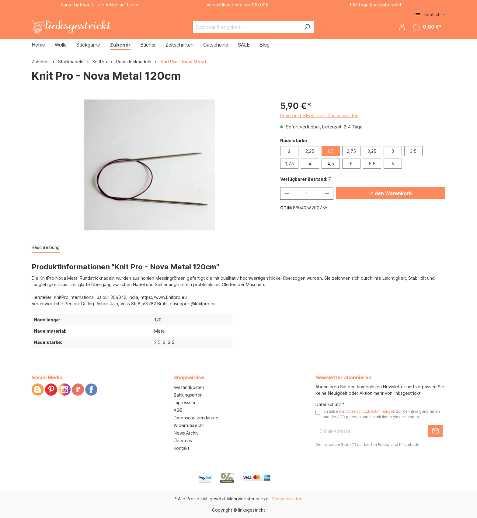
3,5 (413, 151)
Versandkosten (189, 387)
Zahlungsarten (188, 394)
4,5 (330, 163)
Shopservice (189, 377)
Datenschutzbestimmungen (370, 411)
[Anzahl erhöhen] (327, 193)
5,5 (372, 163)
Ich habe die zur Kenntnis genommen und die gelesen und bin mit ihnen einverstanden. (381, 414)
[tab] (46, 248)
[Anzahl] (306, 193)
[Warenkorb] (427, 27)
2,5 (330, 151)
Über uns (183, 440)
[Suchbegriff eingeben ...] (246, 27)
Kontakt (181, 448)
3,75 (289, 163)
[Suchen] (307, 27)
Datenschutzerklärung (196, 417)
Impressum (184, 402)
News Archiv (186, 433)
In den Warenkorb (390, 193)
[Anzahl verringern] (286, 193)
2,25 (309, 151)
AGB (178, 410)
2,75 (351, 151)
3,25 (371, 151)
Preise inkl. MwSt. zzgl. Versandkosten (319, 115)
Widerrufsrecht (189, 425)
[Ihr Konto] (402, 27)
